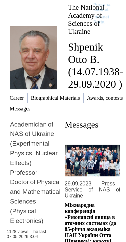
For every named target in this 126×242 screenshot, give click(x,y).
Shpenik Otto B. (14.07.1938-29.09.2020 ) (95, 65)
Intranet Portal (101, 19)
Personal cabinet (102, 7)
